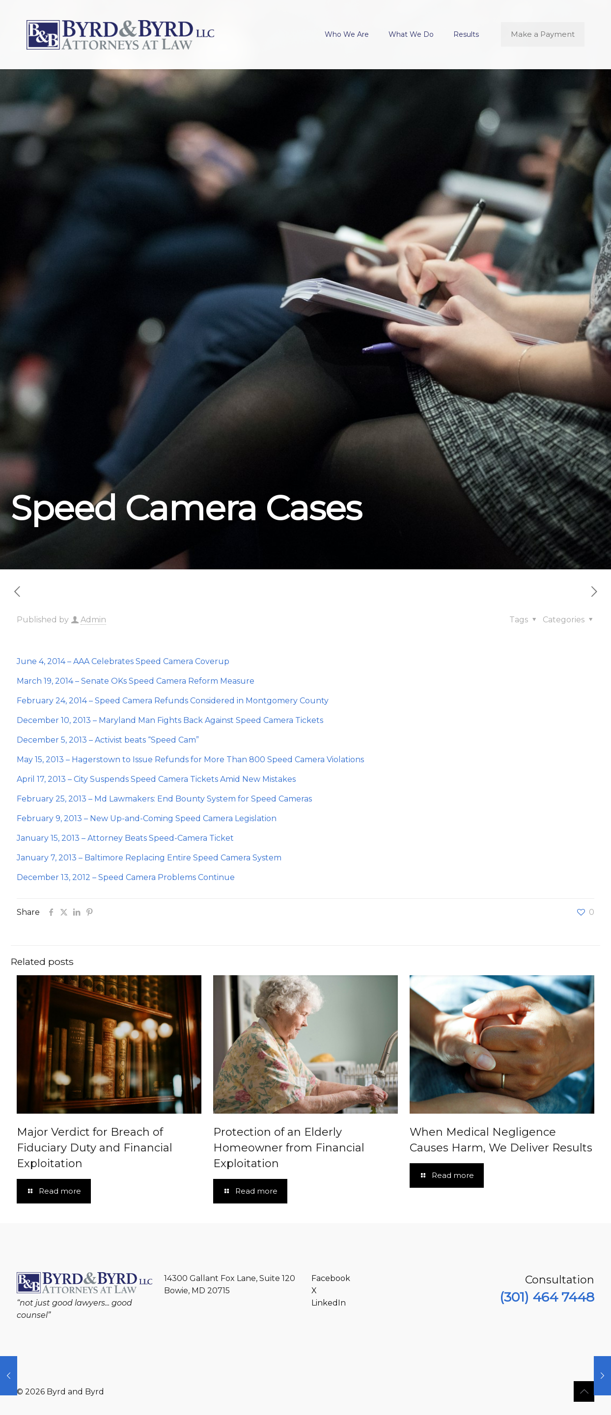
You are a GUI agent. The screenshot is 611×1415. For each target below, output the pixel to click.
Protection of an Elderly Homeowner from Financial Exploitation (288, 1147)
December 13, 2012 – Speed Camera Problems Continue (126, 877)
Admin (93, 619)
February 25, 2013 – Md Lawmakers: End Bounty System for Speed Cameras (164, 798)
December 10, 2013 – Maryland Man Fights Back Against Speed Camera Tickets (170, 720)
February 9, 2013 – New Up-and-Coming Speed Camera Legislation (147, 818)
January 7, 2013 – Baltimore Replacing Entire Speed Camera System (149, 857)
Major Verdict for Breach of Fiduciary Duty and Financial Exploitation (94, 1147)
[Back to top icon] (584, 1391)
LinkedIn (328, 1303)
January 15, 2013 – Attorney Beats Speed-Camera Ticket (125, 838)
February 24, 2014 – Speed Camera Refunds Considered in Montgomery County (173, 700)
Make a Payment (543, 34)
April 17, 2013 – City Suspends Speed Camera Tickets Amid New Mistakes (156, 779)
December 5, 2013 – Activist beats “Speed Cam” (108, 740)
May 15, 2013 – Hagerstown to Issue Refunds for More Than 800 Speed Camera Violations (190, 759)
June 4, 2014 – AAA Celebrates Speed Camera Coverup (123, 661)
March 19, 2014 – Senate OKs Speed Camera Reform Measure (135, 681)
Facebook (330, 1278)
